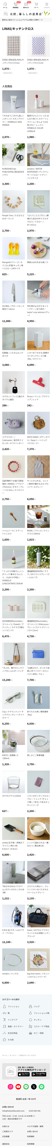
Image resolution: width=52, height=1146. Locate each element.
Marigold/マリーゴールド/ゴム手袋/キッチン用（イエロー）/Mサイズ (12, 265)
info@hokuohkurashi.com (13, 1110)
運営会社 (5, 1144)
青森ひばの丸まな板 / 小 (37, 262)
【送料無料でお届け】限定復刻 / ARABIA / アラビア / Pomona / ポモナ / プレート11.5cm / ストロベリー (13, 487)
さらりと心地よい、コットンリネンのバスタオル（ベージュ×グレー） (38, 889)
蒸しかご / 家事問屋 (35, 755)
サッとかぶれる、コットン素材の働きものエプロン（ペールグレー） (38, 483)
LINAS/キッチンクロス (27, 1055)
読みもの (26, 7)
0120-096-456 (34, 1110)
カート (36, 7)
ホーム (5, 7)
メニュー (47, 7)
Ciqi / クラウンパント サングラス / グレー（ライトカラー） (13, 714)
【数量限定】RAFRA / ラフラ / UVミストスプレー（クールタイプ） (38, 574)
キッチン (13, 1055)
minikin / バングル (10, 973)
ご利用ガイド (7, 1131)
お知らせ (5, 1126)
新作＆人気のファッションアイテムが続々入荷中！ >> (22, 20)
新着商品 (15, 7)
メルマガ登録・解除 (35, 1126)
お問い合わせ (32, 1131)
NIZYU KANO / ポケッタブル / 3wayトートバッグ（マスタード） (38, 440)
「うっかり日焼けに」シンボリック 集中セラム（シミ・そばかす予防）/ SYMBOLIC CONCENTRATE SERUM (13, 577)
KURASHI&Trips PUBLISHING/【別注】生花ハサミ (13, 171)
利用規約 (30, 1136)
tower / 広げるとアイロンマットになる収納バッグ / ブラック (38, 933)
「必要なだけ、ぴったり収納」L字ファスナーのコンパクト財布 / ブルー (38, 670)
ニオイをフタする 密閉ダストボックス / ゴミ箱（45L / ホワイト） (38, 355)
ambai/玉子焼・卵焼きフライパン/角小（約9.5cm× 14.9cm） (13, 845)
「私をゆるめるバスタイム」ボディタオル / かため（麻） (13, 889)
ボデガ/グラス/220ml (11, 795)
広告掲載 (5, 1136)
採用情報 (30, 1144)
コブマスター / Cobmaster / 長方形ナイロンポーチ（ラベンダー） (13, 440)
